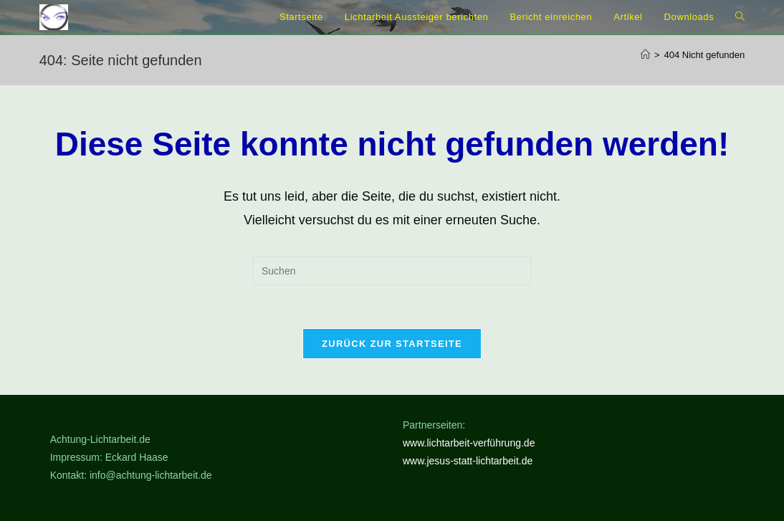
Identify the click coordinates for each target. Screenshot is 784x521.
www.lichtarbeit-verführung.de (469, 443)
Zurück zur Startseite (392, 343)
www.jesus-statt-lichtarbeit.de (467, 461)
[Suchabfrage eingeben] (392, 271)
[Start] (645, 54)
